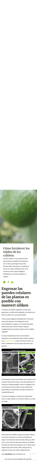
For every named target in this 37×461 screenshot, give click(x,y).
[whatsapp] (4, 282)
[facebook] (8, 282)
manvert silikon (9, 341)
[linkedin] (12, 282)
